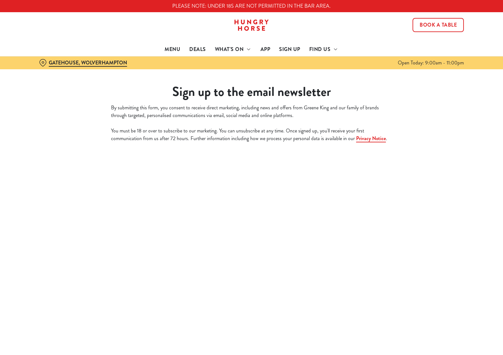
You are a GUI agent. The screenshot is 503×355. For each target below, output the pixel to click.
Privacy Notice (371, 138)
